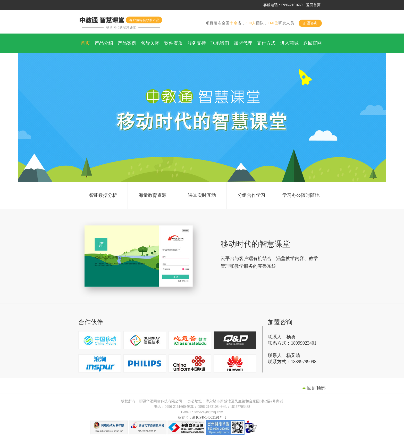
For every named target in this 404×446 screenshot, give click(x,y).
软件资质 (173, 43)
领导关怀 (150, 43)
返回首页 (313, 5)
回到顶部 (316, 388)
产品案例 (127, 43)
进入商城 (289, 43)
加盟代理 (243, 43)
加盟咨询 (310, 23)
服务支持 (196, 43)
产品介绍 (104, 43)
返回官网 (312, 43)
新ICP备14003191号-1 (209, 417)
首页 (85, 43)
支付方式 (266, 43)
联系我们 (220, 43)
